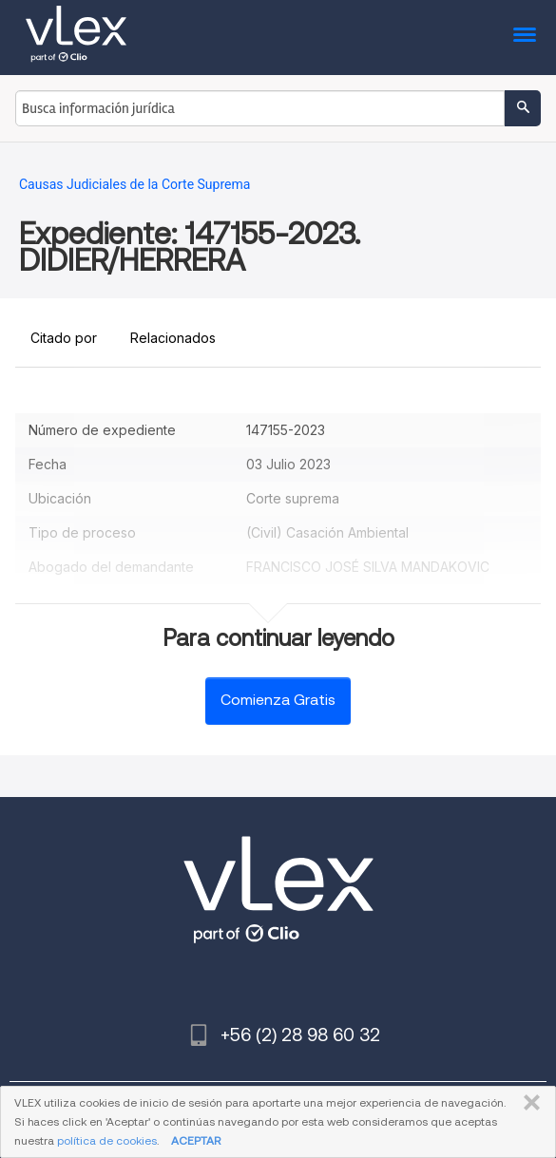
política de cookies (107, 1140)
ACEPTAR (195, 1140)
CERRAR (528, 1102)
